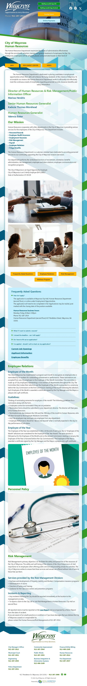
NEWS (49, 65)
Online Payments (49, 21)
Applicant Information (21, 353)
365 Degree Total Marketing (47, 681)
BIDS (12, 65)
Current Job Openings (21, 348)
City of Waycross (18, 7)
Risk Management (67, 274)
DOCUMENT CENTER (30, 65)
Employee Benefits (20, 357)
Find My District (49, 14)
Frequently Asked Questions (23, 274)
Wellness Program (43, 279)
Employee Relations (47, 274)
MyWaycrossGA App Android (49, 8)
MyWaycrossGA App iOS (49, 4)
